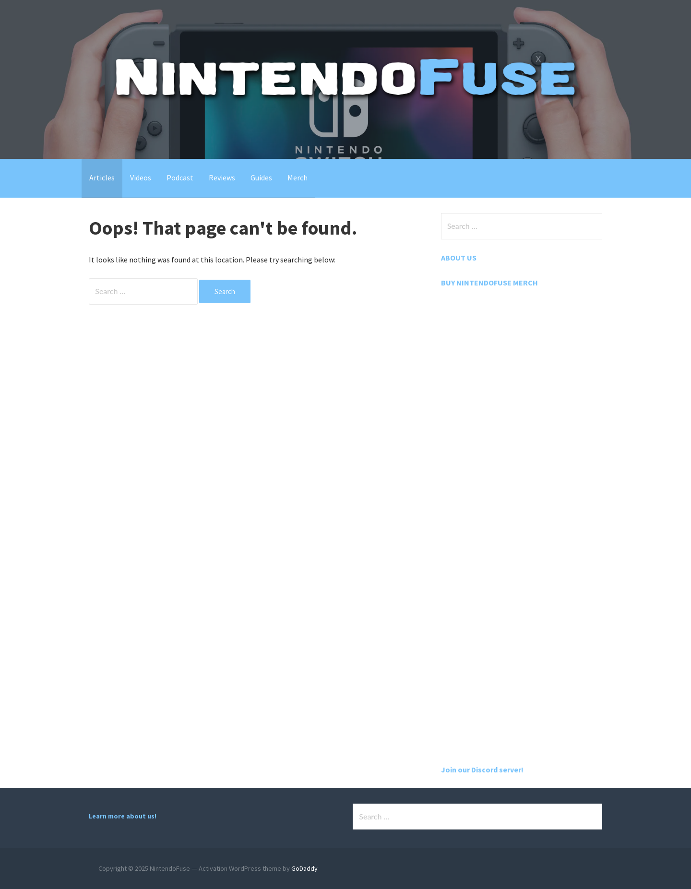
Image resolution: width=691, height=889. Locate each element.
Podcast (180, 177)
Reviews (222, 177)
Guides (261, 177)
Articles (102, 177)
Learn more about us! (122, 816)
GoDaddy (304, 868)
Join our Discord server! (482, 769)
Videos (140, 177)
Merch (297, 177)
